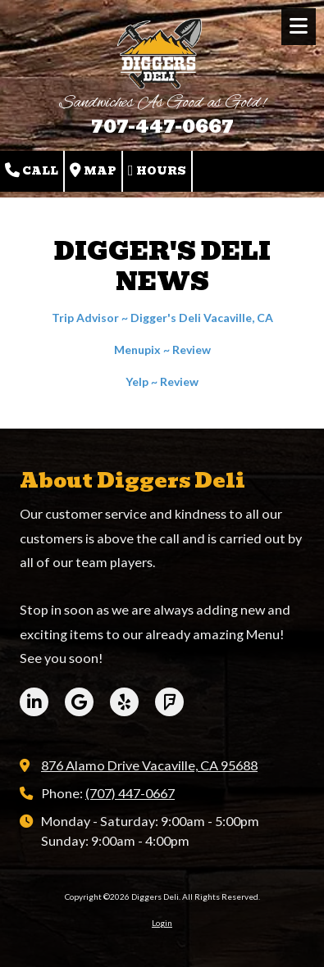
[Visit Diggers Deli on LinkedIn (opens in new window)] (34, 702)
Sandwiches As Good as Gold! (162, 103)
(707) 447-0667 (130, 793)
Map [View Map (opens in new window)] (93, 170)
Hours (157, 170)
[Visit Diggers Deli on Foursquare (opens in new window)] (169, 702)
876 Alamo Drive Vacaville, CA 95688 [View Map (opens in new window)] (149, 765)
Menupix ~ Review (162, 349)
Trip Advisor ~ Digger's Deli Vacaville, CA (162, 318)
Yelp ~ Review (162, 381)
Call (31, 170)
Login (162, 923)
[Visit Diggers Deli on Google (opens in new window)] (79, 702)
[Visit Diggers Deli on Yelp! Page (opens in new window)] (124, 702)
